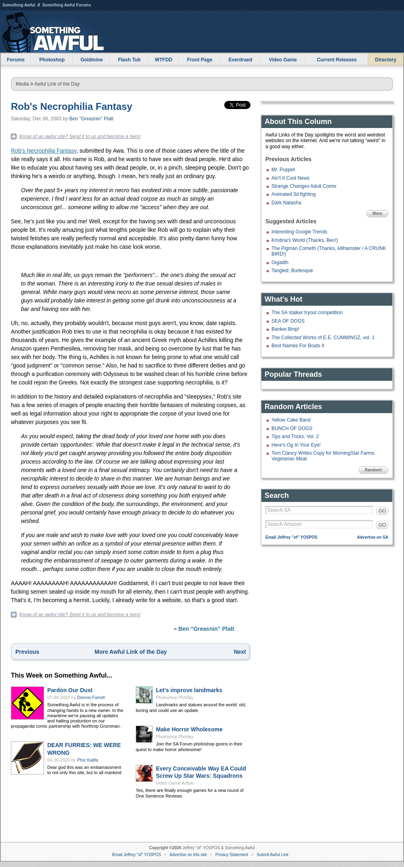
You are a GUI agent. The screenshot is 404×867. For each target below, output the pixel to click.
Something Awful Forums (66, 5)
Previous (27, 652)
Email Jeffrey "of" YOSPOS (291, 537)
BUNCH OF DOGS (291, 428)
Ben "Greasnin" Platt (91, 119)
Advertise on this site (188, 854)
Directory (385, 60)
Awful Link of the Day (57, 84)
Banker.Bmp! (285, 329)
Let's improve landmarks (189, 690)
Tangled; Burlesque (292, 270)
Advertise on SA (372, 537)
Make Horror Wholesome (189, 729)
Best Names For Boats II (297, 345)
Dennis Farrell (91, 697)
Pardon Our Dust (70, 690)
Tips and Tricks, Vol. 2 (295, 436)
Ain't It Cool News (290, 178)
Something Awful (18, 5)
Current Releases (337, 60)
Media (22, 84)
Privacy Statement (231, 854)
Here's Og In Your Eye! (296, 445)
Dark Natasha (286, 203)
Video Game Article (175, 783)
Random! (373, 470)
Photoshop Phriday (175, 697)
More (377, 213)
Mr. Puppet (283, 169)
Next (240, 652)
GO (382, 511)
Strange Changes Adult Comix (304, 186)
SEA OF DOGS (288, 321)
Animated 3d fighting (293, 194)
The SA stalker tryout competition (307, 312)
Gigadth (279, 262)
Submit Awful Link (272, 854)
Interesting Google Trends (299, 232)
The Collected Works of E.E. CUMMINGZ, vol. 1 (323, 337)
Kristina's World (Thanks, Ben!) (304, 240)
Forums (16, 60)
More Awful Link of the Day (131, 652)
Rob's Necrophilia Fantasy (71, 106)
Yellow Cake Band (291, 420)
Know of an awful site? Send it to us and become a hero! (80, 136)
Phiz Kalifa (87, 760)
